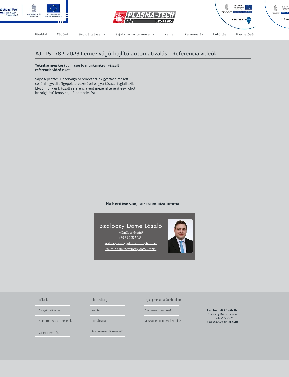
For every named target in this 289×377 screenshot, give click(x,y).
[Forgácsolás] (104, 320)
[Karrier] (105, 310)
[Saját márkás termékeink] (55, 320)
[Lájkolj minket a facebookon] (163, 299)
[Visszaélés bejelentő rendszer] (166, 320)
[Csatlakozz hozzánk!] (158, 310)
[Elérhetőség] (103, 299)
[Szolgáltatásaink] (52, 310)
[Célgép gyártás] (51, 332)
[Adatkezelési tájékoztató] (107, 331)
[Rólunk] (57, 299)
